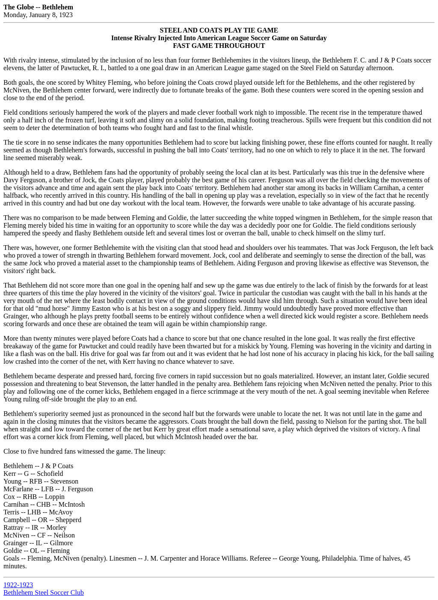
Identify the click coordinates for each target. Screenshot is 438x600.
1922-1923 (18, 584)
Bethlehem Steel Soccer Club (43, 592)
